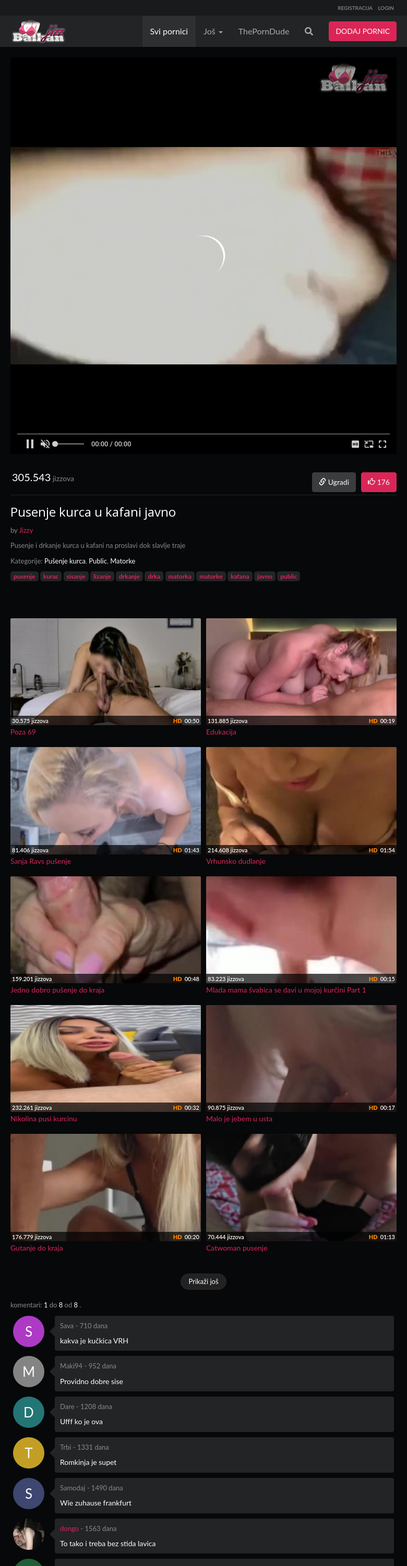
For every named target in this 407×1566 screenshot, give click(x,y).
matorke (210, 576)
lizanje (102, 576)
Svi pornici (169, 31)
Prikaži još (203, 1281)
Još (213, 31)
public (288, 576)
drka (154, 576)
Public (98, 561)
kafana (240, 576)
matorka (180, 576)
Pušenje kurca (65, 561)
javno (264, 576)
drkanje (129, 576)
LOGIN (386, 8)
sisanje (76, 576)
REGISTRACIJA (355, 8)
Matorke (122, 561)
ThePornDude (264, 31)
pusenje (24, 576)
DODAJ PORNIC (363, 31)
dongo (69, 1528)
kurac (50, 576)
